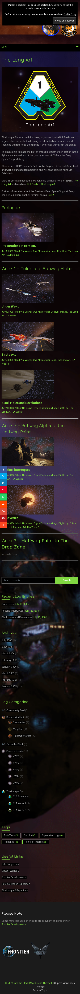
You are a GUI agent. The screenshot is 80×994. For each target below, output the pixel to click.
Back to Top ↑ (40, 990)
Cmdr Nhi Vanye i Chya (26, 251)
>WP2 (16, 763)
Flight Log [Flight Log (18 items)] (11, 841)
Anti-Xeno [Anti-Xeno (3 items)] (11, 835)
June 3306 (7, 647)
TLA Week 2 (17, 479)
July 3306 (7, 640)
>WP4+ (17, 783)
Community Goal (15, 710)
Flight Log (62, 251)
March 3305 (8, 673)
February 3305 (9, 679)
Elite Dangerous (10, 864)
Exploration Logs (47, 251)
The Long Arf (63, 360)
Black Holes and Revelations (22, 403)
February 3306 (9, 660)
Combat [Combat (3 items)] (30, 835)
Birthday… (9, 354)
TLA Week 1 (12, 315)
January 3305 (9, 686)
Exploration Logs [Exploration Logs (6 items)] (53, 835)
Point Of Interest (22, 735)
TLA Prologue (12, 255)
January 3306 (9, 666)
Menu (5, 47)
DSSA (51, 195)
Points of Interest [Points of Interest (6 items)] (36, 841)
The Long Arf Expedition (15, 890)
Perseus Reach (14, 751)
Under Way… (10, 306)
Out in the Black (14, 744)
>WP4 (16, 776)
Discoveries (10, 518)
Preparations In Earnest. (19, 246)
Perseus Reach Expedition (16, 884)
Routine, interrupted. (16, 470)
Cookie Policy (70, 14)
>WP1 (16, 756)
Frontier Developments (14, 877)
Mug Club (18, 729)
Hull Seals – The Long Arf (41, 184)
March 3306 (8, 653)
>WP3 (16, 769)
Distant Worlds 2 (15, 717)
